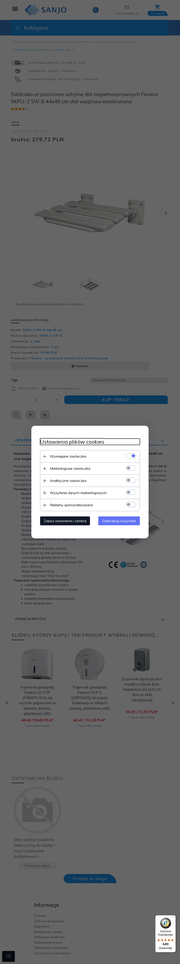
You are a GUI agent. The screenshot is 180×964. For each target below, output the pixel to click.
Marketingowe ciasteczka (70, 468)
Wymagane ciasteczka (68, 456)
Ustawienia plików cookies (72, 442)
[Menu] (173, 918)
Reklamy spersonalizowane (71, 505)
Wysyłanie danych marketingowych (78, 493)
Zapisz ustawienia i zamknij (65, 521)
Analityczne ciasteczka (68, 480)
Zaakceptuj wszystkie (119, 521)
